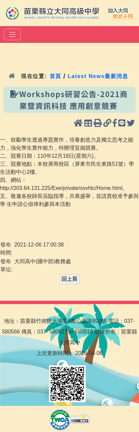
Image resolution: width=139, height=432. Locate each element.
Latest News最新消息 (98, 76)
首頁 (55, 76)
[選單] (12, 34)
